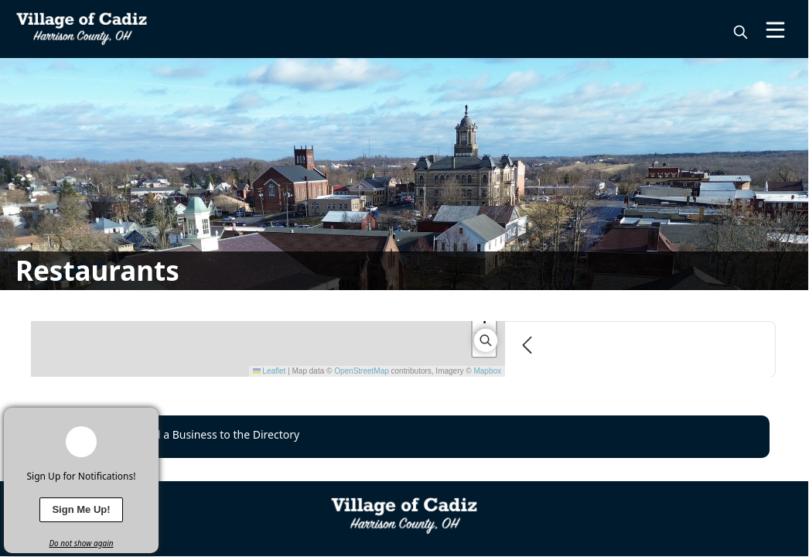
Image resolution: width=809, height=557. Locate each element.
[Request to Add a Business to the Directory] (404, 436)
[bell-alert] (81, 441)
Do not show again (81, 543)
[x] (147, 419)
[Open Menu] (775, 29)
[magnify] (740, 32)
